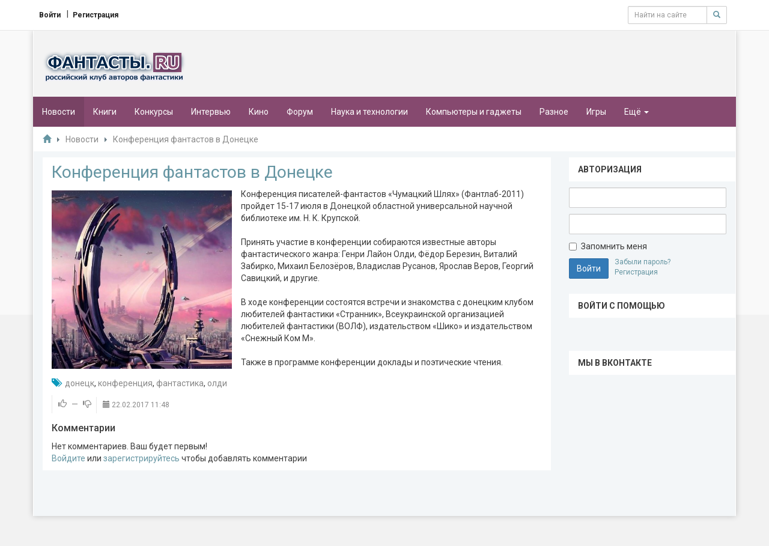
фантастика (180, 383)
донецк (79, 383)
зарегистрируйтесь (141, 458)
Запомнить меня (608, 246)
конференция (125, 383)
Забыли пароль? (642, 262)
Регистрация (636, 272)
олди (217, 383)
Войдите (68, 458)
